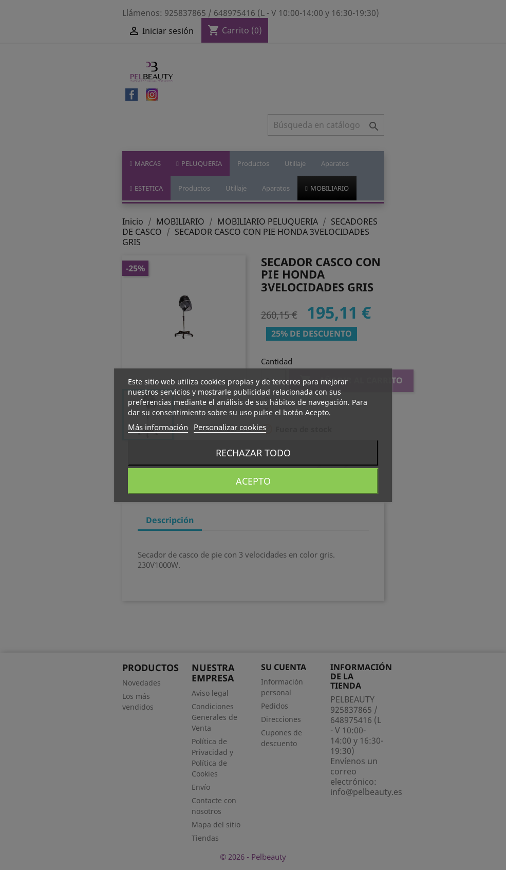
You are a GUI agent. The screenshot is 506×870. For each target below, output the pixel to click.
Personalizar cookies (230, 427)
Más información (158, 427)
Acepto (253, 481)
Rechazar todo (253, 453)
